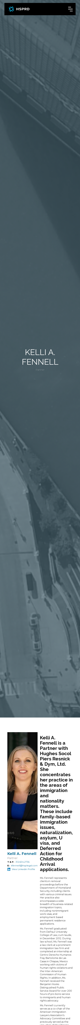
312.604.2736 (22, 862)
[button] (70, 9)
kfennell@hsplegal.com (24, 865)
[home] (19, 9)
